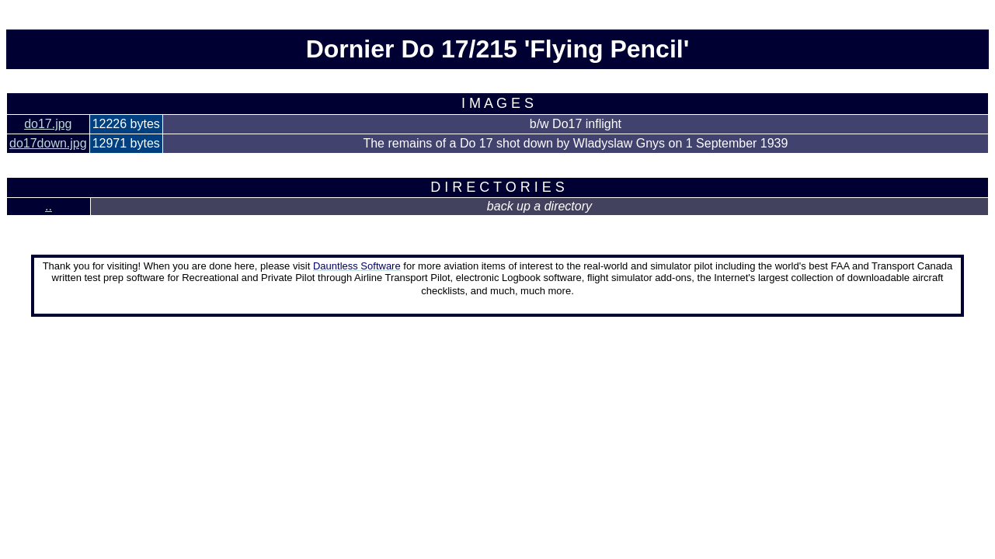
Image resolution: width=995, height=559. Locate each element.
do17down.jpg (48, 143)
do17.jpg (47, 123)
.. (48, 206)
